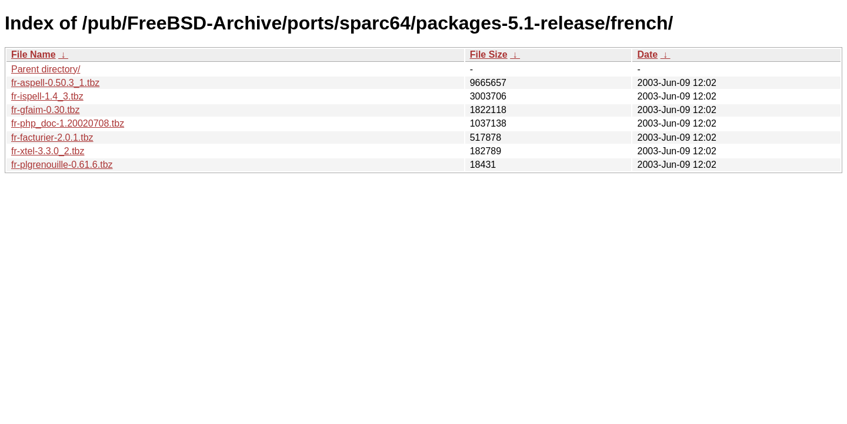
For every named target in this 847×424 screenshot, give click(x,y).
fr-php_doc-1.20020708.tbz (67, 123)
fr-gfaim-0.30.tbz (45, 110)
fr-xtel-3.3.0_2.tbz (48, 151)
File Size (489, 54)
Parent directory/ (45, 69)
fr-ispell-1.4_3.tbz (47, 96)
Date (647, 54)
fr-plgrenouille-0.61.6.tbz (62, 165)
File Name (33, 54)
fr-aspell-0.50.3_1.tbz (55, 83)
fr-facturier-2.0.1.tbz (52, 137)
